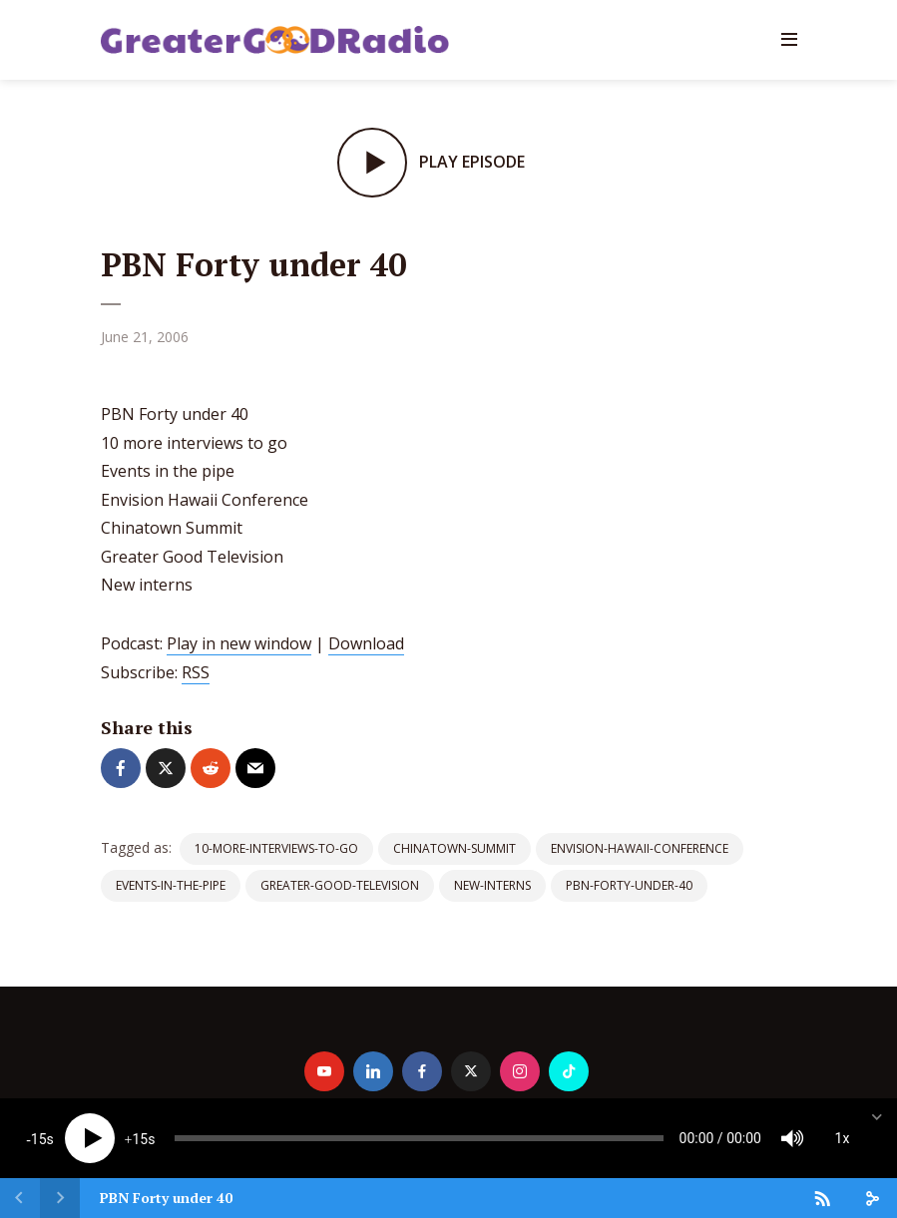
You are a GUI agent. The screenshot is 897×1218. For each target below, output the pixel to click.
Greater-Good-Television (339, 885)
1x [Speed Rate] (842, 1138)
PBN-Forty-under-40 (629, 885)
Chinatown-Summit (454, 848)
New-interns (492, 885)
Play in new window (239, 643)
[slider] (419, 1138)
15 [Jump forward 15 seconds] (140, 1139)
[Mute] (792, 1138)
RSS (196, 672)
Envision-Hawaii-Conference (639, 848)
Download (366, 643)
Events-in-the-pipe (170, 885)
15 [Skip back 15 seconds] (39, 1139)
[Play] (90, 1138)
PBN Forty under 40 (166, 1197)
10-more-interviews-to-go (276, 848)
